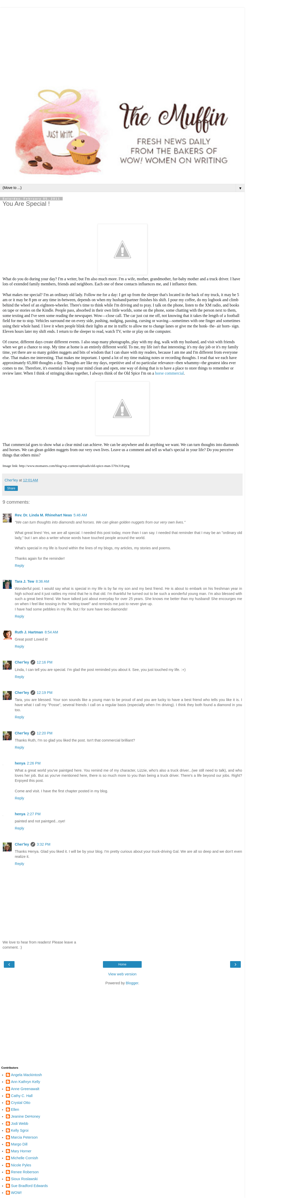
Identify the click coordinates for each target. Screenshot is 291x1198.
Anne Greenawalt (25, 1089)
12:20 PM (44, 733)
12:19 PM (44, 693)
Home (122, 964)
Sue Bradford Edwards (29, 1186)
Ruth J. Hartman (29, 632)
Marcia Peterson (24, 1137)
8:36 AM (42, 581)
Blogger (132, 983)
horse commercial (169, 373)
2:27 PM (34, 814)
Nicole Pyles (21, 1165)
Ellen (15, 1109)
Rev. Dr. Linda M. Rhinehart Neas (43, 515)
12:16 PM (44, 662)
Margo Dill (19, 1144)
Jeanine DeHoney (25, 1116)
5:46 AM (80, 515)
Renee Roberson (25, 1172)
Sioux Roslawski (24, 1179)
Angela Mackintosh (26, 1075)
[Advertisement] (122, 43)
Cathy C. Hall (22, 1096)
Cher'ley (22, 662)
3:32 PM (43, 844)
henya (20, 763)
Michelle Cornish (24, 1158)
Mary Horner (21, 1151)
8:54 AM (51, 632)
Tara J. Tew (24, 581)
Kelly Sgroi (20, 1130)
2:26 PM (34, 763)
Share (11, 488)
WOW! (16, 1193)
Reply (19, 566)
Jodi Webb (19, 1123)
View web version (122, 974)
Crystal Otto (20, 1103)
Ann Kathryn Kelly (25, 1082)
